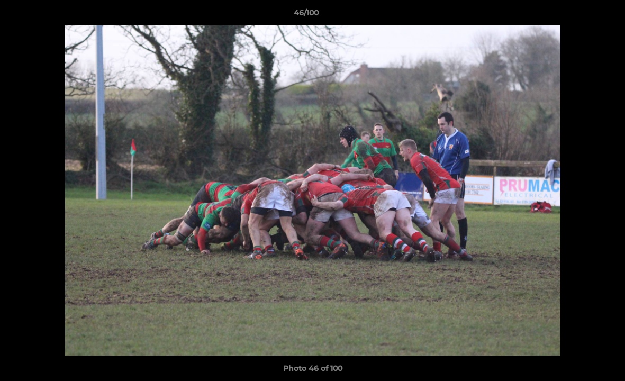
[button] (580, 15)
